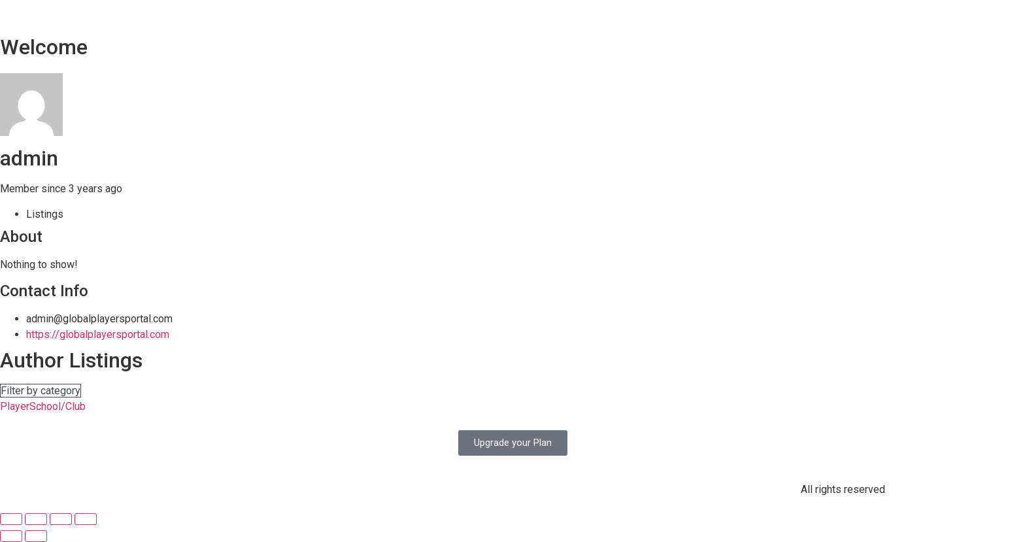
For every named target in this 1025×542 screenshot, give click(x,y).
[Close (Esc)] (11, 519)
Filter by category (40, 390)
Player (14, 406)
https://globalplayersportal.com (97, 334)
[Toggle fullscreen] (61, 519)
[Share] (36, 519)
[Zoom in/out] (86, 519)
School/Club (57, 406)
